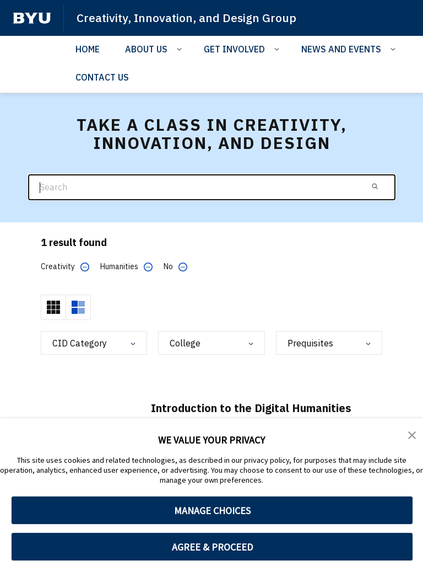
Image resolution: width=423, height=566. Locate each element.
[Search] (211, 187)
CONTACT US (102, 77)
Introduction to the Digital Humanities (251, 408)
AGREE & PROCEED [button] (212, 547)
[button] (412, 434)
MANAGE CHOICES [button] (212, 510)
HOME (87, 49)
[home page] (32, 18)
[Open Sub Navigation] (181, 48)
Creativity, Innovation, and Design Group (186, 17)
